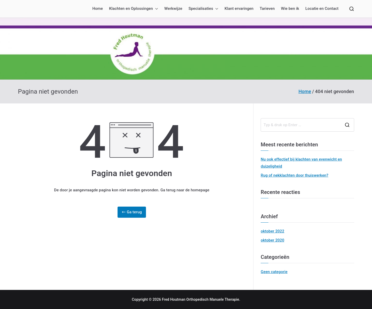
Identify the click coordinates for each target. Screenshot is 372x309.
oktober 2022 (272, 231)
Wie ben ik (290, 8)
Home (97, 8)
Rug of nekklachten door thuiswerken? (294, 175)
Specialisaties (203, 8)
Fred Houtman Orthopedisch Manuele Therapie (200, 299)
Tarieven (267, 8)
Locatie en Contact (321, 8)
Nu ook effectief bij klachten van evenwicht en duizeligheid (301, 163)
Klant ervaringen (238, 8)
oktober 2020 (272, 240)
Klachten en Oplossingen (133, 8)
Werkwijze (173, 8)
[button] (155, 8)
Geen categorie (274, 271)
